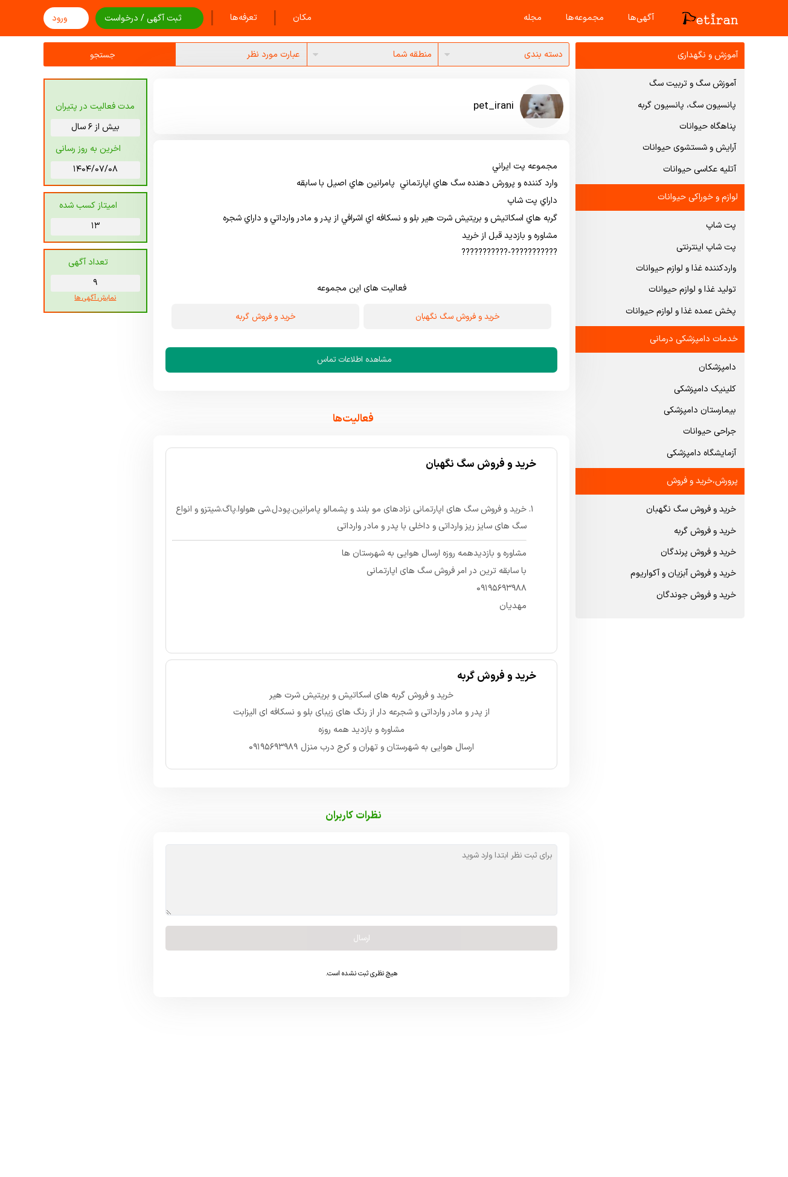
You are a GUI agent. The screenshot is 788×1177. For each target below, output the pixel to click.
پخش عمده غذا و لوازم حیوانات (681, 311)
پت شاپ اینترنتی (706, 247)
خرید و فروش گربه (705, 531)
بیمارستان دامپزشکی (700, 410)
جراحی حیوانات (709, 431)
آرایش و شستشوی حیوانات (689, 147)
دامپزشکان (717, 367)
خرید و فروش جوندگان (696, 595)
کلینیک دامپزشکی (705, 389)
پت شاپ (721, 225)
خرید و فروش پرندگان (698, 552)
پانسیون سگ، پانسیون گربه (687, 105)
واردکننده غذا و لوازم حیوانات (686, 268)
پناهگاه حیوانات (707, 126)
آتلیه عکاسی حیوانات (699, 169)
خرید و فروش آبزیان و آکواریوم (683, 573)
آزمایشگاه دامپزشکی (701, 453)
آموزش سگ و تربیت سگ (692, 83)
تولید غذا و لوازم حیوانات (692, 289)
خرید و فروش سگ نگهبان (691, 509)
